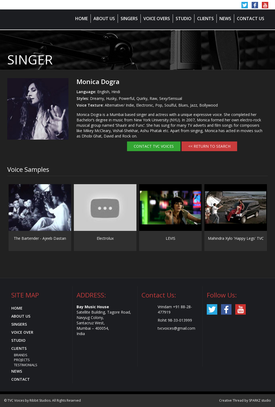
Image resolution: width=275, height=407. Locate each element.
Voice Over (22, 332)
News (225, 18)
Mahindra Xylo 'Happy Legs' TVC (236, 238)
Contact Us (250, 18)
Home (81, 18)
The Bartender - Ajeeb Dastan (40, 238)
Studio (183, 18)
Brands (20, 355)
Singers (129, 18)
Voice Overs (156, 18)
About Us (104, 18)
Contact (20, 379)
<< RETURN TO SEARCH (209, 146)
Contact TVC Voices (154, 146)
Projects (22, 359)
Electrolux (105, 238)
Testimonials (25, 364)
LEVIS (170, 238)
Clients (205, 18)
